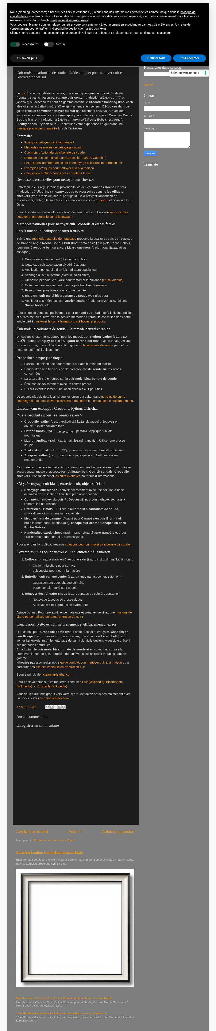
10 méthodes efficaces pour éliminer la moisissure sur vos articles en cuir (62, 1013)
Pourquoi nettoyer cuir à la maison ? (49, 142)
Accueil (75, 831)
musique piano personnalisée (36, 128)
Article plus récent (32, 831)
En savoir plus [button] (27, 58)
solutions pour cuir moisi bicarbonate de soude (97, 544)
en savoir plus (113, 280)
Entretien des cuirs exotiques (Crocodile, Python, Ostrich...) (65, 157)
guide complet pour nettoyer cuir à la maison (91, 662)
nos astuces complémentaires (112, 401)
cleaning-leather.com (57, 674)
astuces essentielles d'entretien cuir (60, 667)
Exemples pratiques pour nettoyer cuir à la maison (59, 168)
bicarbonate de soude (98, 345)
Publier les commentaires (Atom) (54, 840)
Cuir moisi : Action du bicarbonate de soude (54, 152)
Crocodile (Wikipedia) (52, 686)
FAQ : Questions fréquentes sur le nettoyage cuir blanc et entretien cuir (73, 163)
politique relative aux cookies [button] (69, 20)
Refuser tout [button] (156, 58)
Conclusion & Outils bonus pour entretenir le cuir (57, 173)
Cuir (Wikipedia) (93, 682)
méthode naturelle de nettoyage (54, 238)
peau (103, 200)
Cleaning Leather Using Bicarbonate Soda (49, 852)
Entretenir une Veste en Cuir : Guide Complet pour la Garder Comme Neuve (64, 998)
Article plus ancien (118, 831)
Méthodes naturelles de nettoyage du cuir (53, 147)
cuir (23, 93)
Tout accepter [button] (189, 58)
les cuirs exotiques (68, 476)
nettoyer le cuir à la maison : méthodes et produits (70, 321)
